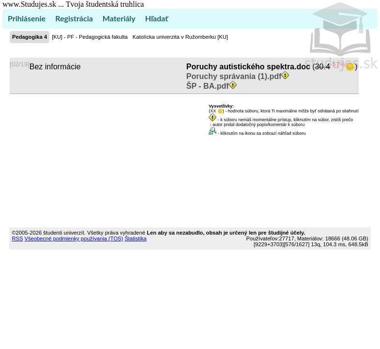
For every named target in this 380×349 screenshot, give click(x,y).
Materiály (119, 18)
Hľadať (156, 18)
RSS (17, 238)
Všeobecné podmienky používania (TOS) (74, 238)
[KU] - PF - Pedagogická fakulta (90, 37)
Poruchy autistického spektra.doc (248, 67)
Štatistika (135, 238)
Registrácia (74, 18)
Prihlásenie (27, 18)
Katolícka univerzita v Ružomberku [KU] (180, 37)
